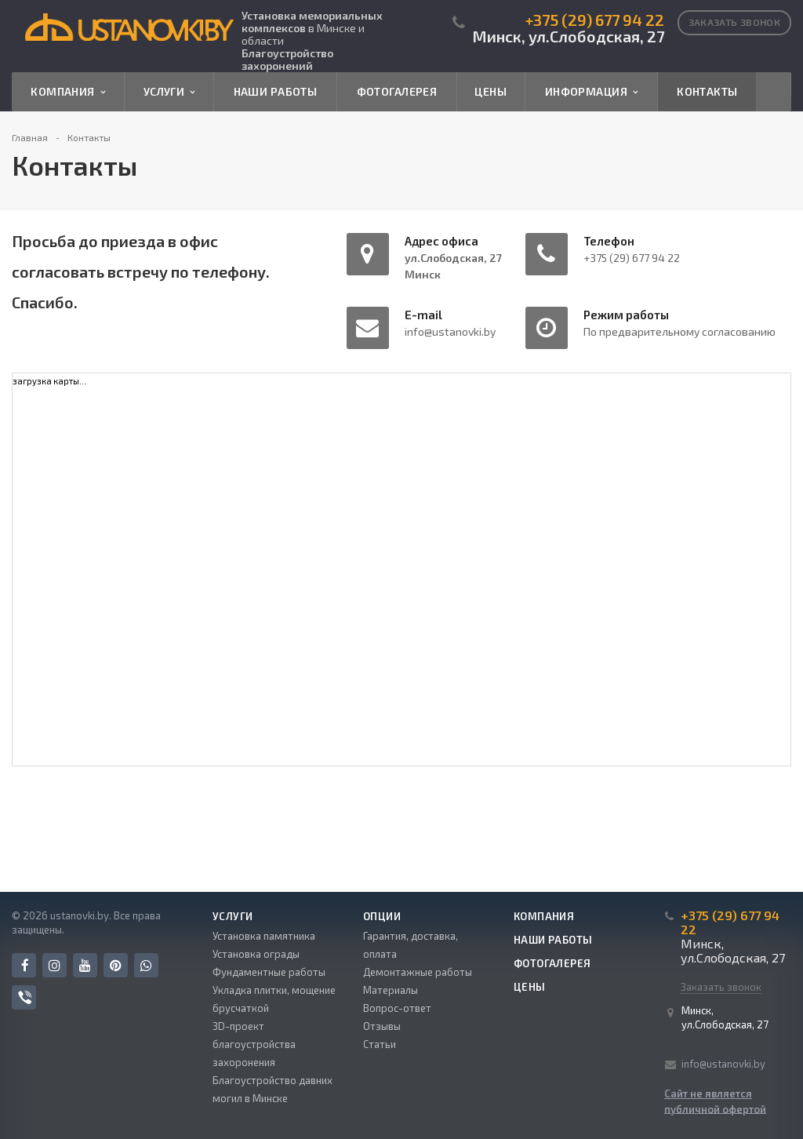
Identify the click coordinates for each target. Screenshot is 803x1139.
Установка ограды (256, 954)
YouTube (85, 965)
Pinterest (116, 965)
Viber (24, 998)
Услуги (169, 92)
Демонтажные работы (417, 972)
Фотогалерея (397, 91)
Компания (68, 92)
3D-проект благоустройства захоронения (254, 1044)
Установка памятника (264, 936)
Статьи (379, 1044)
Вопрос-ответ (397, 1008)
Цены (490, 91)
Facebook (25, 965)
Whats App (146, 965)
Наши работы (276, 91)
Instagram (54, 965)
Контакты (707, 91)
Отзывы (382, 1026)
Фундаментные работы (269, 972)
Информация (591, 92)
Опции (382, 916)
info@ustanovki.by (723, 1063)
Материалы (390, 990)
